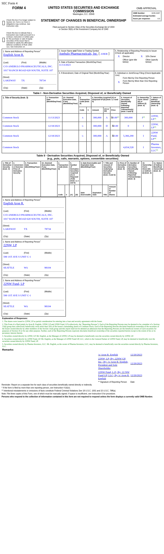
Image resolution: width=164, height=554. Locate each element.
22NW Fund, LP (13, 284)
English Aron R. (13, 55)
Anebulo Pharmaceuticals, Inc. (78, 53)
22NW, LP (10, 245)
